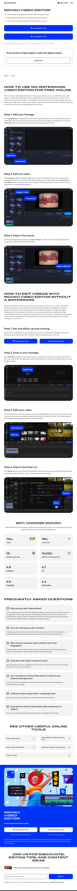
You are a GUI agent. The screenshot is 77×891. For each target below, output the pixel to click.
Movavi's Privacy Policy (57, 882)
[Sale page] (63, 2)
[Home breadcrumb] (6, 76)
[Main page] (10, 3)
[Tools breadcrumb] (13, 76)
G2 (43, 571)
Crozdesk (10, 585)
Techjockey (46, 585)
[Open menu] (72, 3)
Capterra (10, 571)
